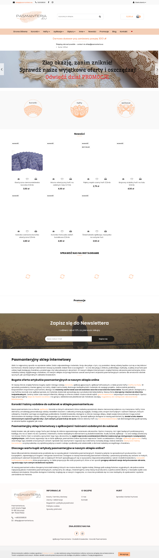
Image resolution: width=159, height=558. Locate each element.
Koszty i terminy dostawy (56, 497)
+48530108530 (20, 517)
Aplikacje (59, 31)
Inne (82, 31)
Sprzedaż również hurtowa (127, 497)
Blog (114, 31)
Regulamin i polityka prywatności (60, 503)
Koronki (35, 31)
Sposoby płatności (54, 509)
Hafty (46, 31)
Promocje (104, 31)
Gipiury (71, 31)
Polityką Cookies (48, 553)
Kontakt (123, 31)
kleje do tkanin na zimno (39, 397)
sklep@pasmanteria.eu (23, 2)
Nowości (92, 31)
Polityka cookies (53, 506)
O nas (83, 497)
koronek (69, 385)
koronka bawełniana (107, 419)
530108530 (40, 2)
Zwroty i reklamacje (54, 500)
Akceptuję (124, 554)
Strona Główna (20, 31)
